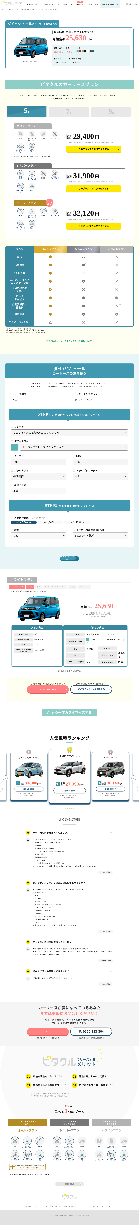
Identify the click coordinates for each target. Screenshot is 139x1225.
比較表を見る (73, 1188)
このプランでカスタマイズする (94, 146)
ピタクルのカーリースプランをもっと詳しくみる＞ (69, 339)
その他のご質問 (105, 876)
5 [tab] (73, 812)
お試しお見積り (28, 791)
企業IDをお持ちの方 (110, 4)
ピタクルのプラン (65, 4)
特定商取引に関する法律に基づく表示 (64, 1210)
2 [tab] (67, 812)
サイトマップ (106, 1210)
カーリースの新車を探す (21, 9)
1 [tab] (65, 812)
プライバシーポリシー (42, 1210)
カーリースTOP (6, 9)
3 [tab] (69, 812)
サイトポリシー (84, 1210)
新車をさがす (32, 4)
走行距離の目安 (39, 515)
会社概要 (28, 1210)
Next (133, 780)
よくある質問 (92, 4)
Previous (5, 780)
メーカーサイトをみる (31, 61)
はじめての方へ (48, 4)
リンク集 (95, 1210)
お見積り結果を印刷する (69, 673)
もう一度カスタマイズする (69, 714)
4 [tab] (71, 812)
